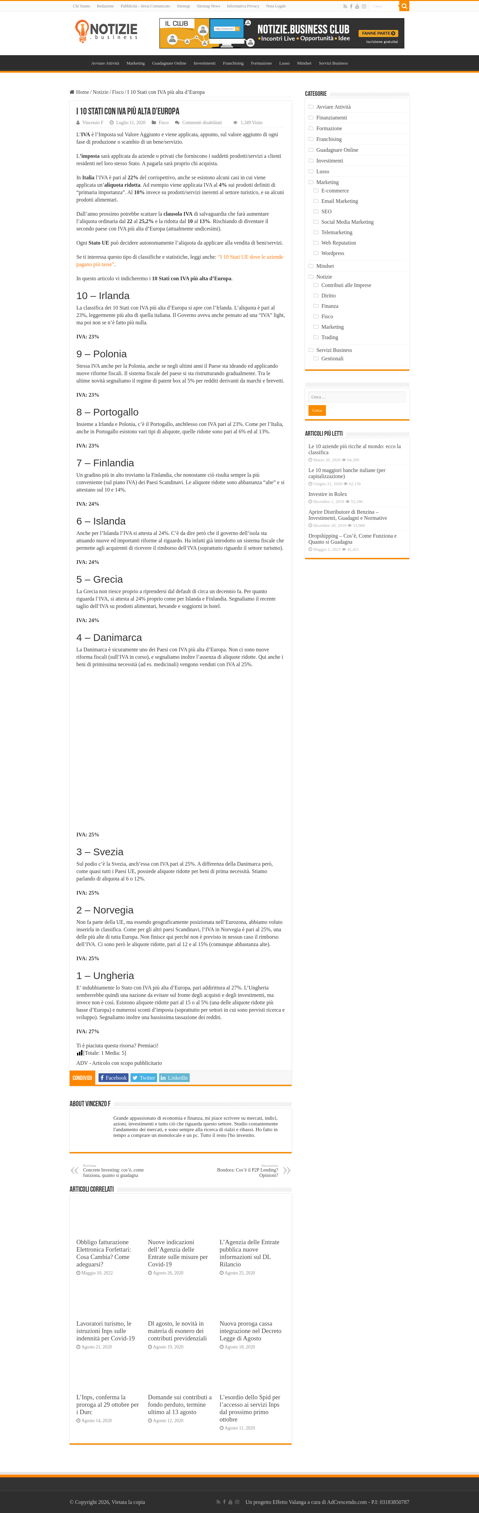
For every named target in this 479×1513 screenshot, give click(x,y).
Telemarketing (336, 232)
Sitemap (183, 6)
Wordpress (332, 253)
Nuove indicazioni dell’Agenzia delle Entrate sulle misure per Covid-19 (178, 1253)
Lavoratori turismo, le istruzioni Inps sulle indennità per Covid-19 (105, 1331)
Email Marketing (339, 201)
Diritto (328, 295)
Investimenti (205, 63)
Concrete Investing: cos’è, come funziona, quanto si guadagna (117, 1170)
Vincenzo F (92, 122)
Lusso (284, 63)
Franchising (233, 63)
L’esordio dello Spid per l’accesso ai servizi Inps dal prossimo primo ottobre (250, 1408)
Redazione (105, 6)
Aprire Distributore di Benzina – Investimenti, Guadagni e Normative (347, 515)
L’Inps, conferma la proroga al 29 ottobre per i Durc (107, 1404)
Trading (329, 337)
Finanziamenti (331, 117)
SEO (326, 211)
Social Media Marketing (347, 222)
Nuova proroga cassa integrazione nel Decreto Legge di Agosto (251, 1331)
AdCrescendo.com (347, 1502)
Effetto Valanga (289, 1502)
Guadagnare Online (169, 63)
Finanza (329, 306)
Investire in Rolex (327, 494)
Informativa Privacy (243, 6)
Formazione (261, 63)
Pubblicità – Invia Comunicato (145, 6)
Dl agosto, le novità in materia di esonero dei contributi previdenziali (177, 1331)
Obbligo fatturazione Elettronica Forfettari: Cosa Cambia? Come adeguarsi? (103, 1253)
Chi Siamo (81, 6)
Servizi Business (333, 63)
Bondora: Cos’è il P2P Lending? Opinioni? (243, 1170)
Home (78, 62)
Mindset (304, 63)
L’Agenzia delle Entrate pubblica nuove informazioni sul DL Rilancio (250, 1253)
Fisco (118, 92)
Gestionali (332, 358)
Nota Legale (276, 6)
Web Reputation (338, 243)
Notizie (101, 92)
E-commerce (335, 190)
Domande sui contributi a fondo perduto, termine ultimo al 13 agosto (180, 1404)
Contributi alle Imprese (346, 285)
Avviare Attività (105, 63)
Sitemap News (208, 6)
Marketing (135, 63)
